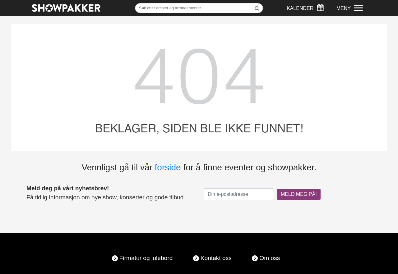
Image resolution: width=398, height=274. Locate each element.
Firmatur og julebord (146, 258)
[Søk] (199, 8)
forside (168, 167)
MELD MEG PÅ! (299, 194)
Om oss (269, 258)
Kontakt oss (216, 258)
